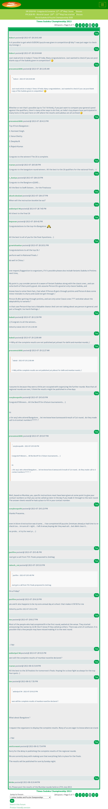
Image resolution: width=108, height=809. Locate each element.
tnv (10, 619)
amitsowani (14, 746)
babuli (12, 317)
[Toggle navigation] (102, 4)
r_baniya (13, 177)
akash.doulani (15, 195)
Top (96, 33)
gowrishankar (15, 245)
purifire (12, 552)
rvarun (12, 164)
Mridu (11, 782)
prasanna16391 (16, 68)
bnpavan (13, 221)
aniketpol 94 (14, 208)
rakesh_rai (14, 565)
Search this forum (17, 804)
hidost (12, 37)
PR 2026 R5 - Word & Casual (37, 14)
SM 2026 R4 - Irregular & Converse (40, 11)
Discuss (79, 11)
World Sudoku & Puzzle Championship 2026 (54, 17)
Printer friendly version (20, 807)
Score (70, 11)
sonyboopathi (15, 397)
